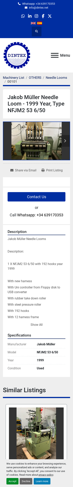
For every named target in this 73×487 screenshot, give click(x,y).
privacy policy (46, 474)
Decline (26, 481)
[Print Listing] (52, 170)
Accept (12, 481)
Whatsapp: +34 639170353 (38, 3)
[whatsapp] (23, 16)
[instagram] (36, 16)
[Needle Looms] (56, 78)
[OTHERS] (35, 78)
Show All (37, 325)
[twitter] (50, 16)
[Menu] (55, 55)
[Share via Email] (23, 170)
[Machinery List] (13, 78)
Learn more (42, 481)
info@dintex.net (38, 7)
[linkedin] (29, 16)
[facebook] (43, 16)
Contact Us (36, 196)
